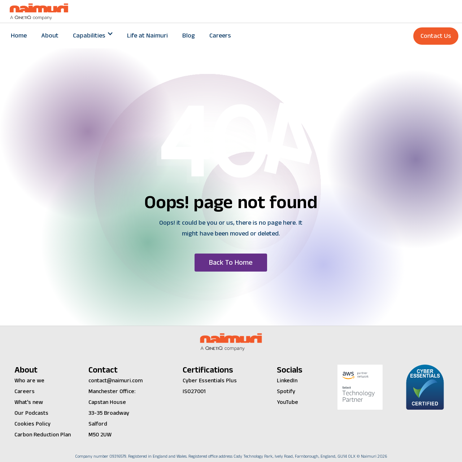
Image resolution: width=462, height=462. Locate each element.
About (49, 35)
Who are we (29, 381)
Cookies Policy (32, 424)
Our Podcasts (31, 413)
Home (19, 35)
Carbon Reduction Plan (42, 435)
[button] (93, 35)
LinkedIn (287, 381)
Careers (220, 35)
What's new (28, 402)
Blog (188, 35)
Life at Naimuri (147, 35)
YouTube (287, 402)
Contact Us (435, 35)
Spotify (286, 391)
